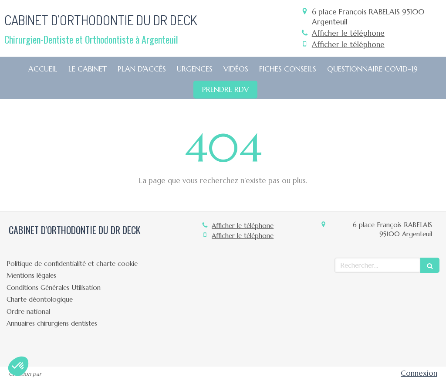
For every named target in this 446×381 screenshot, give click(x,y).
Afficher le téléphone (348, 33)
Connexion (419, 373)
